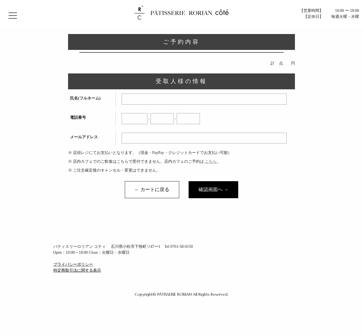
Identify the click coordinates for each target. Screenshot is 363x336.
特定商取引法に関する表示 (77, 270)
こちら (211, 161)
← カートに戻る (151, 189)
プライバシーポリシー (73, 264)
